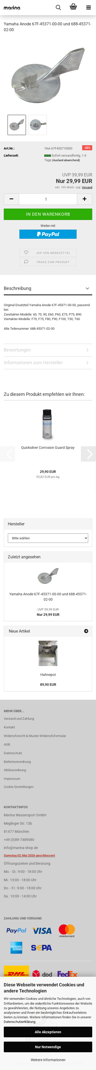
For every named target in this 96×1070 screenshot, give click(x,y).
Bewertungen (17, 350)
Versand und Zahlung (19, 719)
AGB (7, 744)
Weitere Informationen (48, 1060)
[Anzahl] (48, 199)
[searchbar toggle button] (58, 7)
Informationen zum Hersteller (33, 362)
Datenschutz (13, 753)
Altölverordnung (15, 770)
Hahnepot (48, 675)
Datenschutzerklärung (19, 1022)
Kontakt (9, 727)
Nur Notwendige (48, 1047)
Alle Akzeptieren (48, 1032)
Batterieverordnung (17, 762)
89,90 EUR (48, 684)
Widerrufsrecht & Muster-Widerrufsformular (35, 736)
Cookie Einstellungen (19, 787)
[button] (11, 199)
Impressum (12, 779)
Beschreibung (17, 288)
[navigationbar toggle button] (88, 7)
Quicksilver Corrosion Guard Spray (48, 448)
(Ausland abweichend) (66, 160)
